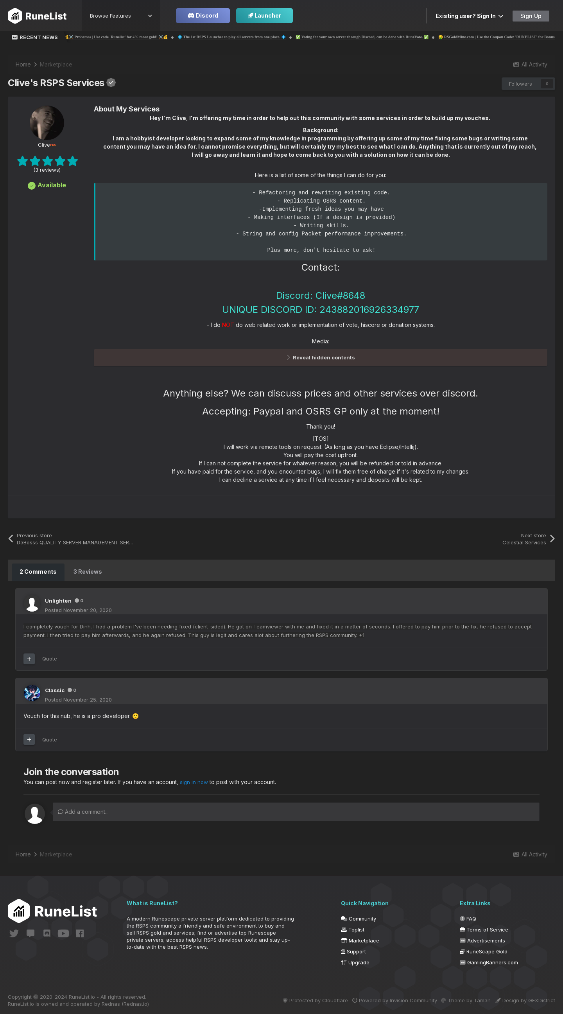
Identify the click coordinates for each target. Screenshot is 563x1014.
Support (353, 950)
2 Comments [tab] (38, 571)
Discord (203, 15)
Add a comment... (83, 810)
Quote (49, 658)
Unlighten (58, 600)
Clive (47, 145)
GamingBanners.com (489, 961)
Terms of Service (484, 928)
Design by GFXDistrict (525, 999)
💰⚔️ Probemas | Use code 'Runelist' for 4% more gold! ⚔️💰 (142, 37)
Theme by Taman (461, 999)
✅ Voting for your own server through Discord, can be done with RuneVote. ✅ (388, 37)
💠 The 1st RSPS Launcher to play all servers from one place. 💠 (258, 37)
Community (358, 917)
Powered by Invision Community (384, 999)
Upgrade (355, 961)
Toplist (352, 928)
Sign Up (530, 16)
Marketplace (360, 939)
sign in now (194, 781)
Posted (78, 609)
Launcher (264, 15)
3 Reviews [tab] (87, 571)
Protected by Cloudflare (299, 999)
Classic (55, 689)
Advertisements (482, 939)
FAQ (468, 917)
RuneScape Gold (483, 950)
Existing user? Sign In (470, 16)
